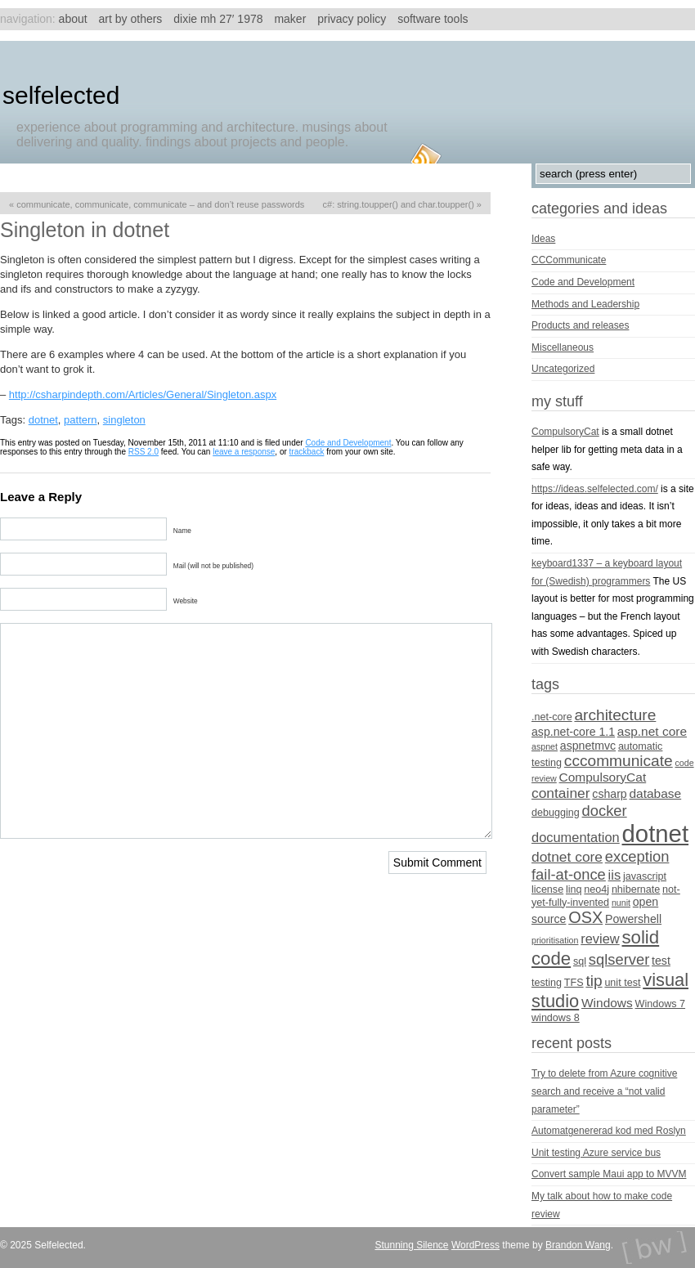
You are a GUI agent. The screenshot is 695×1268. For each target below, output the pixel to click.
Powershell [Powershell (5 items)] (633, 918)
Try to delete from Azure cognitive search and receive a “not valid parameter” (604, 1091)
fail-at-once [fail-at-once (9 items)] (568, 874)
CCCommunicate (568, 260)
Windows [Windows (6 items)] (607, 1003)
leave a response (244, 451)
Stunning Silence (411, 1245)
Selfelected (60, 95)
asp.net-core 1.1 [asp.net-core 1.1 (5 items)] (573, 731)
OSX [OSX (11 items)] (585, 917)
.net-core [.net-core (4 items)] (551, 717)
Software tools (432, 18)
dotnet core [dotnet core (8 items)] (567, 857)
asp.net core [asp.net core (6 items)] (652, 731)
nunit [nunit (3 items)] (621, 902)
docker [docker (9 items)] (604, 810)
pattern (80, 420)
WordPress (475, 1245)
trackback (307, 451)
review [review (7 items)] (600, 938)
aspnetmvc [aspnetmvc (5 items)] (588, 745)
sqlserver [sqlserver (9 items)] (619, 959)
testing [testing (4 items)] (546, 982)
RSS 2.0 (143, 451)
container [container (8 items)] (560, 793)
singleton (124, 420)
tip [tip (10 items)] (593, 980)
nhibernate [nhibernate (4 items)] (636, 889)
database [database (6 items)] (656, 793)
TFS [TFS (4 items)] (574, 982)
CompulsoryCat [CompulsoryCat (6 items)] (603, 777)
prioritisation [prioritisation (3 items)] (554, 940)
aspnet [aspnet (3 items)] (544, 746)
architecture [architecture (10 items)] (615, 715)
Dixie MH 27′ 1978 (217, 18)
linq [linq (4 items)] (574, 889)
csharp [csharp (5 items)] (609, 793)
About (73, 18)
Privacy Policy (351, 18)
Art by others (131, 18)
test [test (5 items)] (661, 960)
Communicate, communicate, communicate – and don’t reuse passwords (160, 204)
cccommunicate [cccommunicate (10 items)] (618, 760)
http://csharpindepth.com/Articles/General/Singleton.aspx (142, 394)
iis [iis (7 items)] (614, 874)
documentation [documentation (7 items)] (575, 837)
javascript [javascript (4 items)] (644, 876)
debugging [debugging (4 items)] (555, 812)
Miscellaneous (562, 347)
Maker (290, 18)
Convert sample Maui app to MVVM (608, 1174)
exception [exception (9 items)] (637, 856)
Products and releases (580, 325)
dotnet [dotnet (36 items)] (655, 833)
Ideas (543, 238)
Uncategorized (562, 368)
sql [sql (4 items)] (579, 961)
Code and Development (348, 442)
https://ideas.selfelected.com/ (594, 489)
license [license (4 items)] (547, 889)
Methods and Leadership (585, 304)
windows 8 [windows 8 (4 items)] (555, 1018)
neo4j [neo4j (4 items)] (596, 889)
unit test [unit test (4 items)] (622, 982)
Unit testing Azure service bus (596, 1152)
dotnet (43, 420)
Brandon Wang (578, 1245)
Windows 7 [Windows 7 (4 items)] (660, 1004)
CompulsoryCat (565, 431)
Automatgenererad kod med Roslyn (608, 1130)
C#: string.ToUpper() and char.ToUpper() (398, 204)
